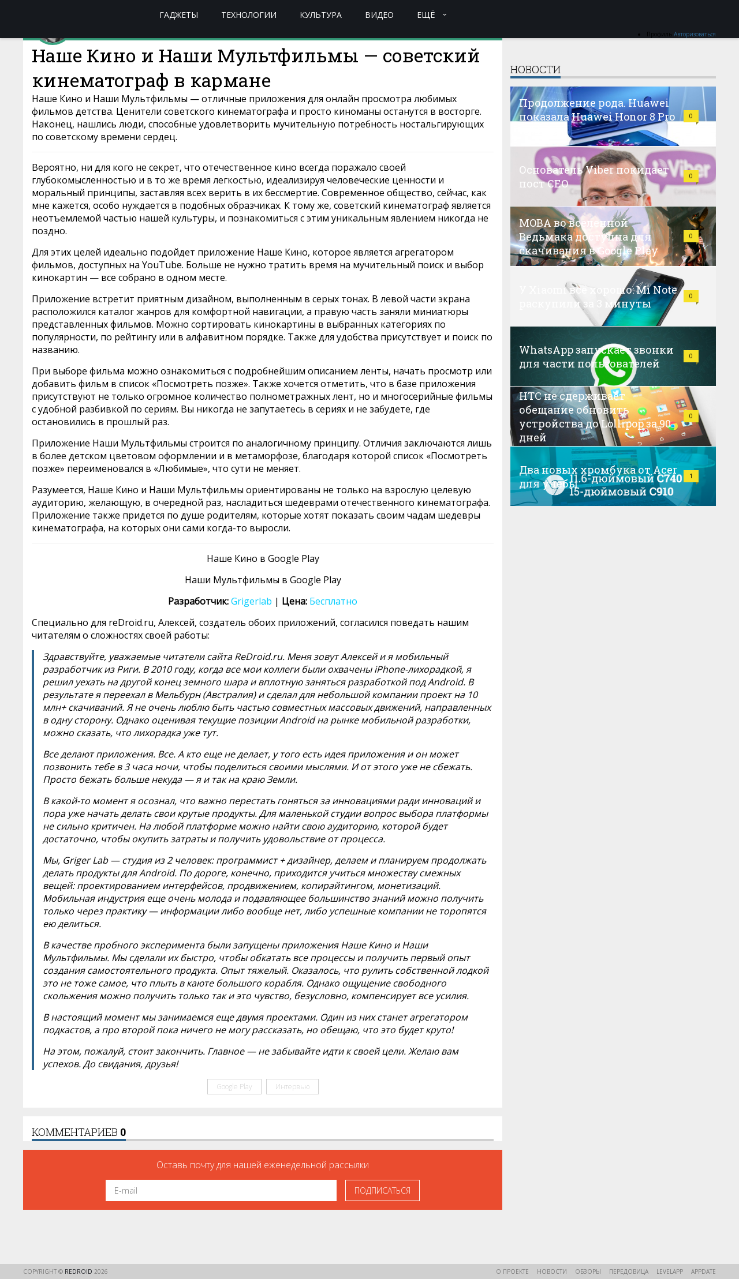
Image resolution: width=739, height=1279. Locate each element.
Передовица (628, 1271)
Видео (379, 14)
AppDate (703, 1271)
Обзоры (588, 1271)
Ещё (426, 14)
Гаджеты (178, 14)
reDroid (79, 1271)
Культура (321, 14)
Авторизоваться (695, 34)
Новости (552, 1271)
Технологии (249, 14)
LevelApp (669, 1271)
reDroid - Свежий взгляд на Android (68, 14)
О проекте (512, 1271)
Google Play (234, 1087)
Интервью (292, 1087)
